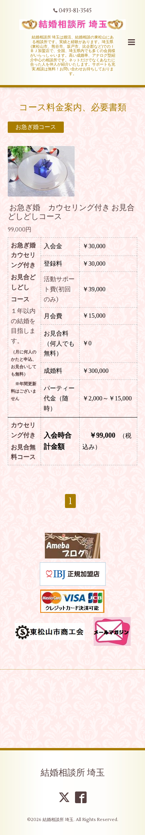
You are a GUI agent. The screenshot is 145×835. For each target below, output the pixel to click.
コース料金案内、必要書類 (72, 107)
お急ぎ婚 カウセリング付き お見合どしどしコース (71, 212)
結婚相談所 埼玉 (73, 772)
